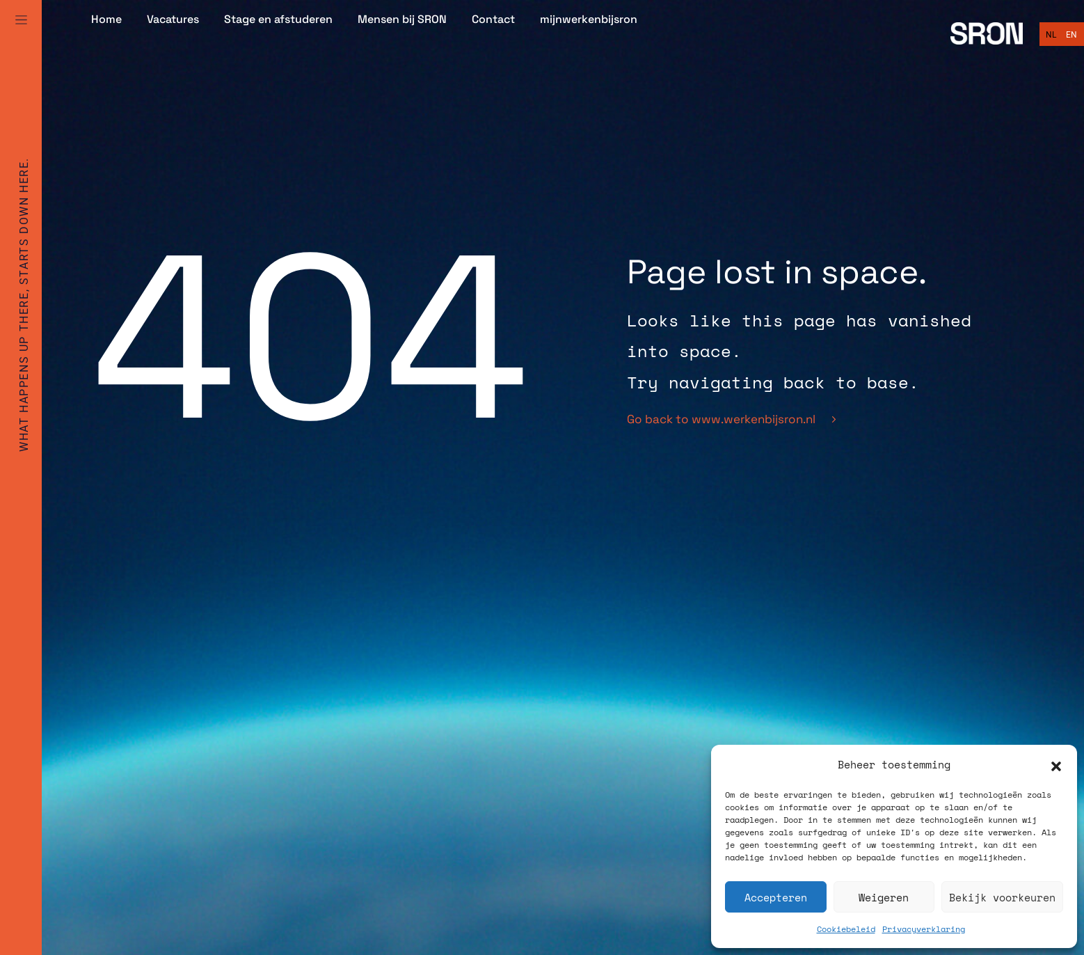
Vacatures (173, 19)
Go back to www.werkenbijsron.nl (731, 419)
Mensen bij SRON (402, 19)
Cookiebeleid (846, 929)
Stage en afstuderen (278, 19)
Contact (493, 19)
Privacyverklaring (923, 929)
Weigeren (884, 897)
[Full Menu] (21, 36)
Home (106, 19)
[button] (1056, 765)
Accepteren (775, 897)
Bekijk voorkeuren (1002, 897)
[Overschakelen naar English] (1071, 35)
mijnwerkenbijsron (588, 19)
